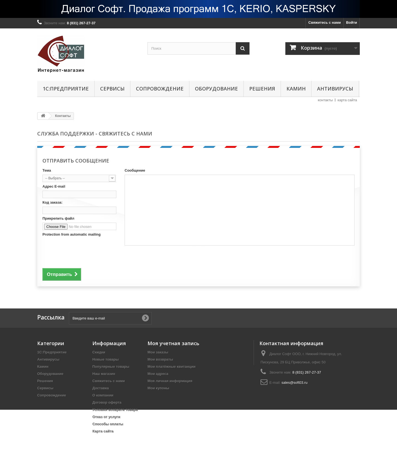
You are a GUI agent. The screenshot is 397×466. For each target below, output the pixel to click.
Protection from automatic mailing (71, 234)
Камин (296, 88)
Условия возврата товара (115, 410)
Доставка (100, 388)
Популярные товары (110, 366)
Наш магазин (103, 374)
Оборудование (216, 88)
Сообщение (135, 170)
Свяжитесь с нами (325, 22)
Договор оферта (107, 402)
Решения (262, 88)
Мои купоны (158, 388)
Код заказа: (52, 202)
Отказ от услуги (106, 417)
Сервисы (112, 88)
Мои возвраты (160, 359)
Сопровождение (160, 88)
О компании (102, 395)
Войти (351, 22)
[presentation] (84, 251)
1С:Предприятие (66, 88)
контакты (325, 100)
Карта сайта (103, 431)
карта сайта (347, 100)
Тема (46, 170)
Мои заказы (157, 352)
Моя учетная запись (173, 343)
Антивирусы (335, 88)
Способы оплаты (107, 424)
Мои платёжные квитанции (171, 366)
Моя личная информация (169, 381)
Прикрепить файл (58, 218)
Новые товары (105, 359)
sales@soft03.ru (294, 382)
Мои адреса (157, 374)
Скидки (98, 352)
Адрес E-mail (53, 186)
